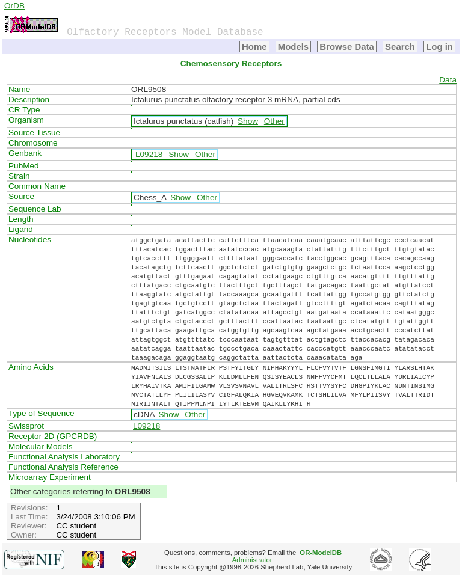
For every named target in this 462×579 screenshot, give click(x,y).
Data (448, 79)
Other (274, 121)
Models (293, 46)
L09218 (148, 154)
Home (254, 46)
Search (400, 46)
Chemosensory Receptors (231, 63)
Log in (439, 46)
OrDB (14, 5)
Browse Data (346, 46)
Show (248, 121)
